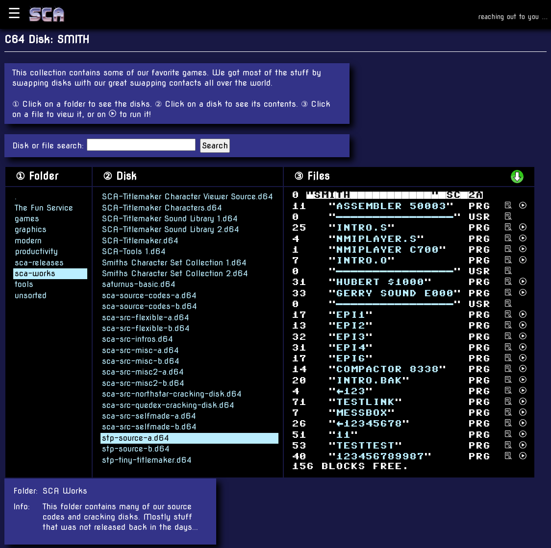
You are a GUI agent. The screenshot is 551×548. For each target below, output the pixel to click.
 (343, 434)
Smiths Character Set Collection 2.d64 (175, 273)
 (365, 401)
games (27, 218)
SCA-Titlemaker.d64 (140, 240)
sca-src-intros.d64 (137, 338)
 (394, 216)
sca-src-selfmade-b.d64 (149, 426)
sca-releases (39, 262)
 (369, 423)
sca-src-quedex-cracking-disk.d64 (168, 404)
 (350, 358)
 (350, 390)
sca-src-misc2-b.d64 (143, 382)
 (387, 249)
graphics (31, 229)
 (387, 369)
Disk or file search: (49, 145)
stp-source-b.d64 (136, 448)
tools (24, 283)
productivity (36, 251)
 (361, 227)
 (365, 445)
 (369, 379)
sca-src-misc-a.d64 (140, 350)
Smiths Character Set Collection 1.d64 (174, 262)
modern (28, 240)
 (394, 292)
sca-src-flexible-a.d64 (145, 317)
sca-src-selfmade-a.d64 (149, 415)
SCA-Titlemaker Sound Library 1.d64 (170, 218)
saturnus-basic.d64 (138, 283)
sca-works (35, 273)
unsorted (31, 295)
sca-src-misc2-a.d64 (143, 372)
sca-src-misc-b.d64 (140, 360)
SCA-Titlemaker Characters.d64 (162, 207)
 (350, 314)
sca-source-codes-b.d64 (149, 305)
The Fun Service (44, 207)
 (380, 282)
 (350, 336)
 (376, 238)
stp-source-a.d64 (135, 437)
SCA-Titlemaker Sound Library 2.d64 (170, 229)
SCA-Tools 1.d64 (134, 251)
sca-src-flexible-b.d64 (146, 328)
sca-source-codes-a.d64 (149, 295)
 (350, 347)
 (350, 325)
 (380, 456)
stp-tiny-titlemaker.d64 (147, 459)
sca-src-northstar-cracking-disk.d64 (172, 393)
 (391, 205)
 (361, 260)
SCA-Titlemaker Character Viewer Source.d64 (187, 196)
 (361, 412)
